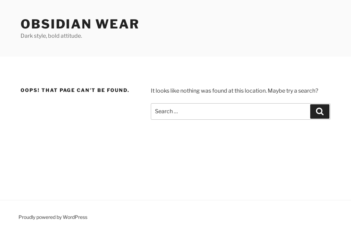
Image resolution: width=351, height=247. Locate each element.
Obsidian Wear (80, 24)
